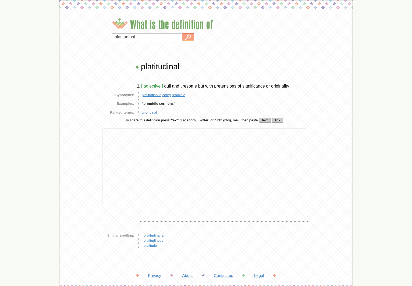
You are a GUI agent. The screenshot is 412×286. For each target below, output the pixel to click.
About (187, 275)
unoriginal (149, 112)
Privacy (154, 275)
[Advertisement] (79, 142)
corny (166, 95)
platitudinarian (154, 235)
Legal (259, 275)
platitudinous (151, 95)
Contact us (223, 275)
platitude (150, 246)
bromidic (178, 95)
